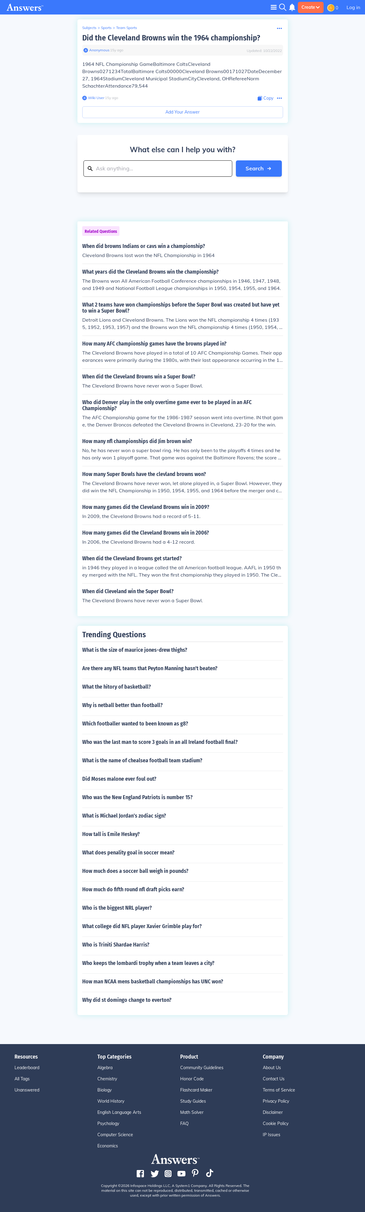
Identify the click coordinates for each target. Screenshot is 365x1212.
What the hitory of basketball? (116, 686)
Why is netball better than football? (122, 705)
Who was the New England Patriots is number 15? (137, 797)
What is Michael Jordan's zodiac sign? (124, 815)
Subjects (89, 27)
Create (310, 7)
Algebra (104, 1067)
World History (110, 1101)
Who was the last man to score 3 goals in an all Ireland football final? (160, 742)
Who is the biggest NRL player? (117, 908)
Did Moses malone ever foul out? (119, 779)
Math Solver (192, 1112)
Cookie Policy (275, 1123)
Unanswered (27, 1090)
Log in (353, 7)
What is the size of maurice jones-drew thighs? (134, 650)
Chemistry (107, 1079)
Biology (104, 1090)
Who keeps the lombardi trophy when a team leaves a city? (148, 963)
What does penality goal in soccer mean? (128, 852)
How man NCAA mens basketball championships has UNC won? (152, 981)
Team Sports (126, 27)
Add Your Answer (182, 112)
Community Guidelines (201, 1067)
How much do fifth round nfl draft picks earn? (133, 889)
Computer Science (115, 1134)
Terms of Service (279, 1090)
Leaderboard (27, 1067)
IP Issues (271, 1134)
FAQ (184, 1123)
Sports (106, 27)
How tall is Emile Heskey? (111, 834)
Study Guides (193, 1101)
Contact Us (274, 1079)
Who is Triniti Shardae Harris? (115, 944)
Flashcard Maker (196, 1090)
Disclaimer (273, 1112)
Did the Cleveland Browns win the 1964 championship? (171, 38)
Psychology (108, 1123)
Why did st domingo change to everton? (126, 1000)
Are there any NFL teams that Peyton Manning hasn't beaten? (149, 668)
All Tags (22, 1079)
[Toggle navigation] (274, 7)
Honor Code (192, 1079)
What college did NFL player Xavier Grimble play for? (142, 926)
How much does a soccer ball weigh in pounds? (135, 871)
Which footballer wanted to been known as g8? (135, 723)
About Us (272, 1067)
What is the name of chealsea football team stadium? (142, 760)
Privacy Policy (276, 1101)
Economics (107, 1146)
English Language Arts (119, 1112)
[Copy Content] (265, 98)
